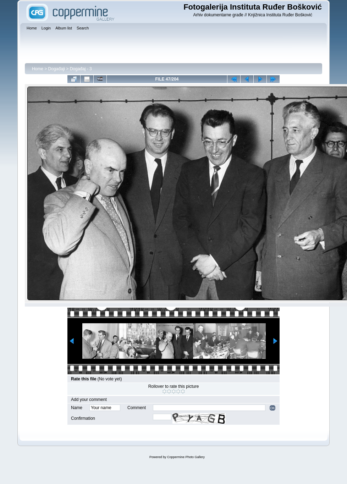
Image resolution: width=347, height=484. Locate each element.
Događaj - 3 (81, 68)
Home (37, 68)
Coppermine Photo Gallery (186, 457)
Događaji (56, 68)
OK (272, 408)
